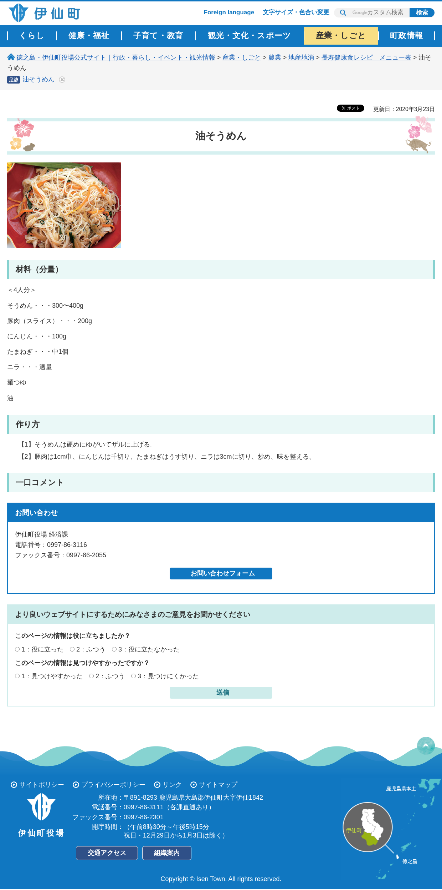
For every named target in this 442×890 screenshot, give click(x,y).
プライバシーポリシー (113, 784)
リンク (172, 784)
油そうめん (38, 79)
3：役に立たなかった (149, 649)
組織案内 (167, 852)
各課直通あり (189, 807)
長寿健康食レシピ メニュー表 (366, 57)
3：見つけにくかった (168, 676)
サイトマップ (218, 784)
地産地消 (301, 57)
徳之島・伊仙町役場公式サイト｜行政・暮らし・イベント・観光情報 (115, 57)
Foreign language (229, 12)
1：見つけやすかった (52, 676)
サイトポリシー (41, 784)
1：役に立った (42, 649)
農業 (274, 57)
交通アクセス (107, 852)
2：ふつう (91, 649)
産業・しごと (241, 57)
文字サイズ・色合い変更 (296, 12)
